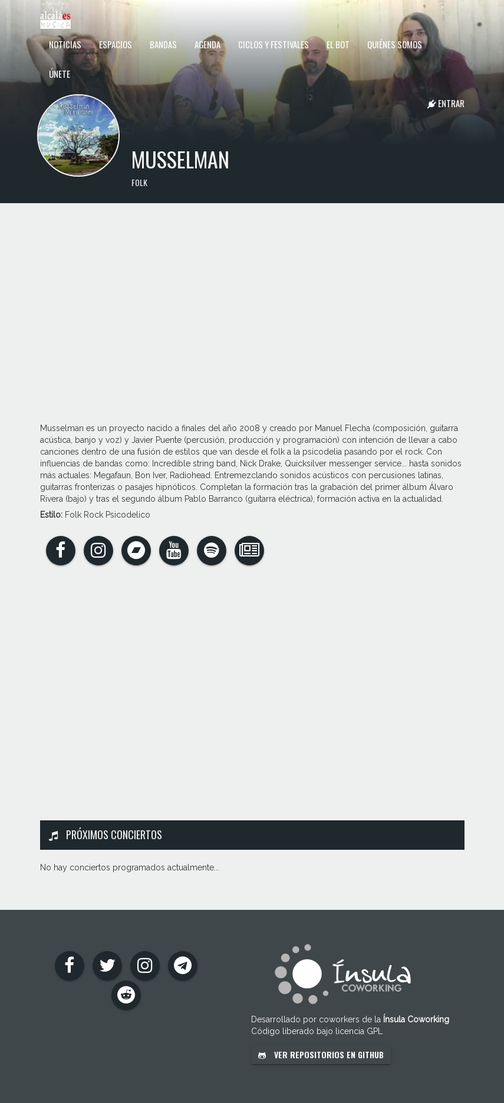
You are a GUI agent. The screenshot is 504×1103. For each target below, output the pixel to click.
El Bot (338, 44)
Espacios (115, 44)
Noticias (65, 44)
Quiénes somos (394, 44)
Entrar (446, 103)
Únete (59, 73)
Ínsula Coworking (416, 1019)
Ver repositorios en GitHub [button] (321, 1054)
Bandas (163, 44)
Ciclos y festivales (273, 44)
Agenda (207, 44)
